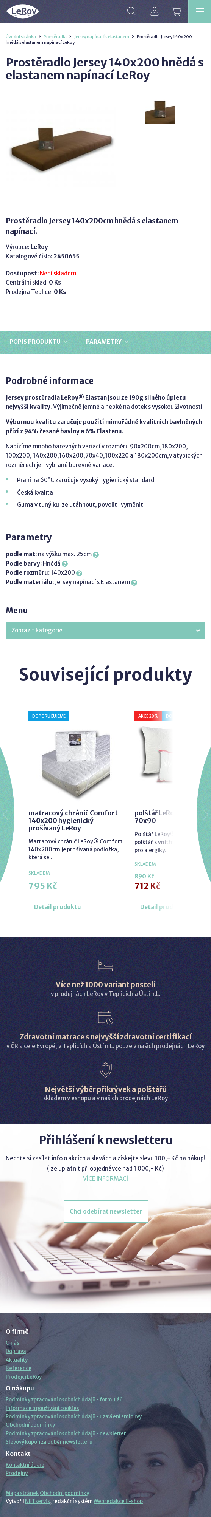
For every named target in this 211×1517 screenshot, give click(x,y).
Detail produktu (57, 907)
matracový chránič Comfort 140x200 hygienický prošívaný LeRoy (73, 821)
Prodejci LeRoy (24, 1377)
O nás (12, 1343)
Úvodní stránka (21, 36)
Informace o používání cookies (42, 1408)
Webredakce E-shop (118, 1501)
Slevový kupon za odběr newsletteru (49, 1442)
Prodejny (17, 1473)
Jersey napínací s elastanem (101, 36)
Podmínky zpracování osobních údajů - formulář (64, 1399)
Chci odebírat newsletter (106, 1211)
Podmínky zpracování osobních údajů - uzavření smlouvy (74, 1416)
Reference (18, 1368)
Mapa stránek (22, 1493)
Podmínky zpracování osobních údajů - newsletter (66, 1433)
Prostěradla (55, 36)
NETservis (37, 1501)
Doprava (16, 1351)
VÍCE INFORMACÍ (105, 1178)
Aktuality (17, 1360)
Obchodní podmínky (30, 1425)
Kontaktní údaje (25, 1465)
